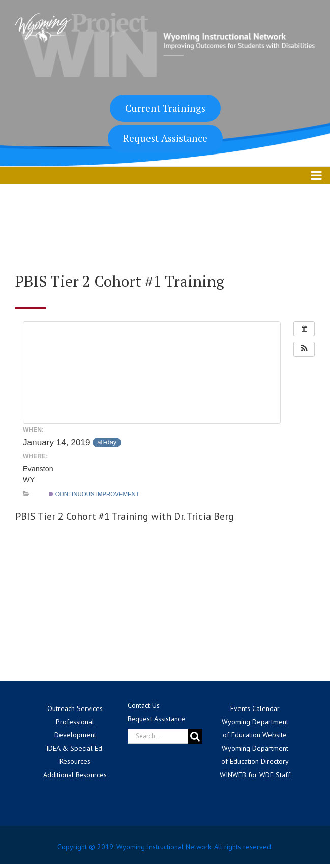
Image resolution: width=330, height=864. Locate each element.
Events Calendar (255, 708)
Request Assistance (165, 138)
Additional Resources (75, 774)
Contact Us (144, 705)
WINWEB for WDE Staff (255, 774)
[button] (304, 349)
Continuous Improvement (94, 494)
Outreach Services (75, 708)
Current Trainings (165, 108)
